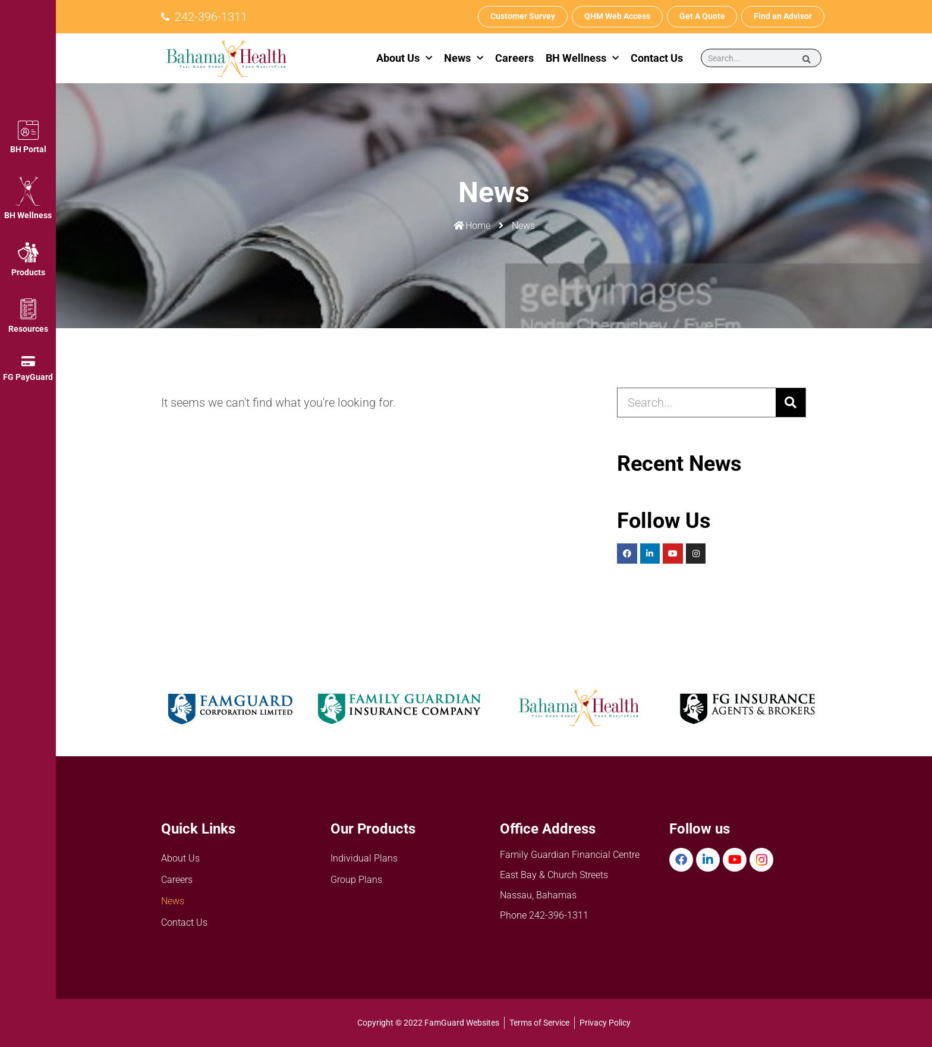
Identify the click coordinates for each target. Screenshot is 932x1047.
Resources (28, 329)
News (463, 58)
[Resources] (28, 308)
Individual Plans (364, 858)
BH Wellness (28, 215)
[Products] (28, 252)
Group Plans (356, 879)
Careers (514, 58)
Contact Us (657, 58)
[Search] (806, 58)
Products (28, 272)
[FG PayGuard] (28, 361)
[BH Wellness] (28, 191)
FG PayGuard (28, 377)
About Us (404, 58)
